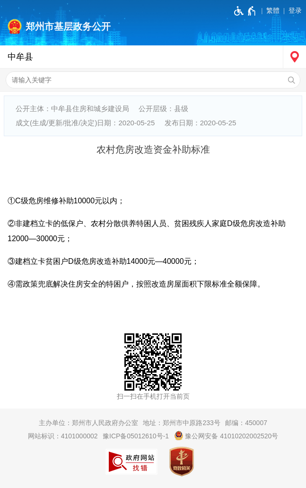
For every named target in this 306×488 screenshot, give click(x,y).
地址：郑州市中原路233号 (181, 423)
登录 (295, 10)
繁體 (273, 10)
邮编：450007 (246, 423)
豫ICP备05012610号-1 (136, 436)
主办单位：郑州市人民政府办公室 (88, 423)
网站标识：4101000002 (63, 436)
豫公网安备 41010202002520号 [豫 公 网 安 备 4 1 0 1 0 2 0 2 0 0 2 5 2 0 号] (226, 435)
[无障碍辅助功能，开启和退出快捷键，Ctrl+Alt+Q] (245, 11)
